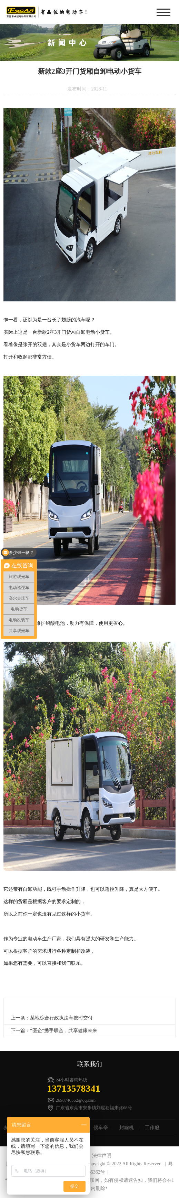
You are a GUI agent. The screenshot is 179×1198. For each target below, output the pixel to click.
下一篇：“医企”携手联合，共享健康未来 (54, 1030)
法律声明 (101, 1155)
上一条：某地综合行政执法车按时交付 (52, 1017)
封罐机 (126, 1127)
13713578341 (73, 1088)
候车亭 (100, 1127)
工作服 (152, 1127)
